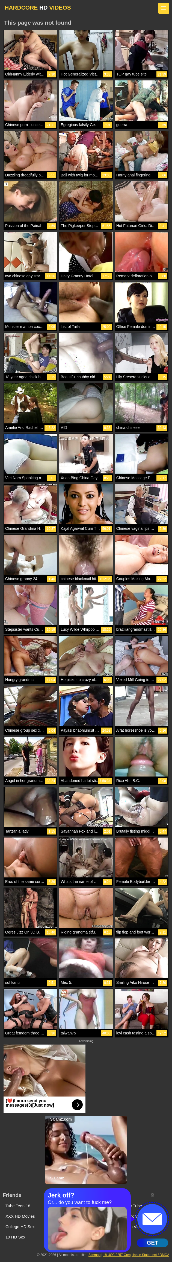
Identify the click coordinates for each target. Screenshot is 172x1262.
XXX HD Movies (20, 1216)
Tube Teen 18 (17, 1205)
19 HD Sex (15, 1237)
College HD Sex (20, 1226)
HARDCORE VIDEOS (38, 7)
